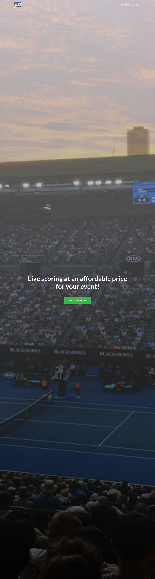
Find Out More (77, 300)
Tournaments (129, 5)
